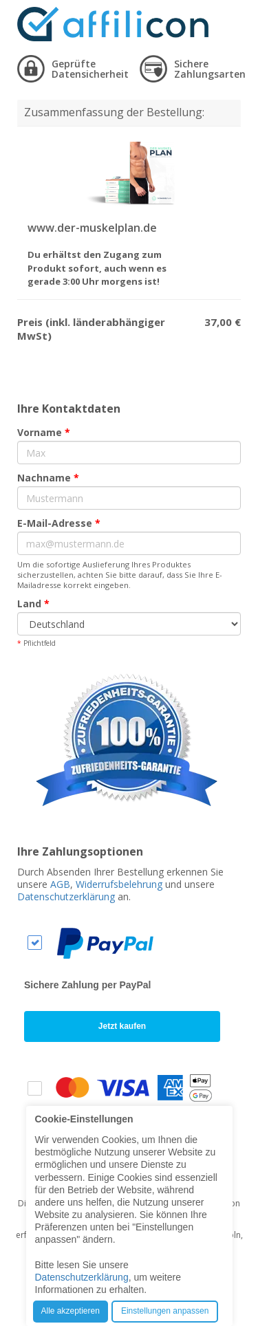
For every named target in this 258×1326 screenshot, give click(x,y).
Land (33, 603)
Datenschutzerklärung (66, 896)
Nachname (48, 477)
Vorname (43, 432)
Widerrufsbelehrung (119, 884)
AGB (60, 884)
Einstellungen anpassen (164, 1311)
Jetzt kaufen (122, 1026)
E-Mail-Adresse (58, 523)
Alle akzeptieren (70, 1311)
